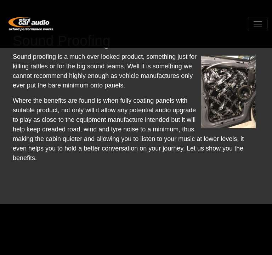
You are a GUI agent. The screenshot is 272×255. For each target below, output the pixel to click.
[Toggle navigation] (258, 24)
